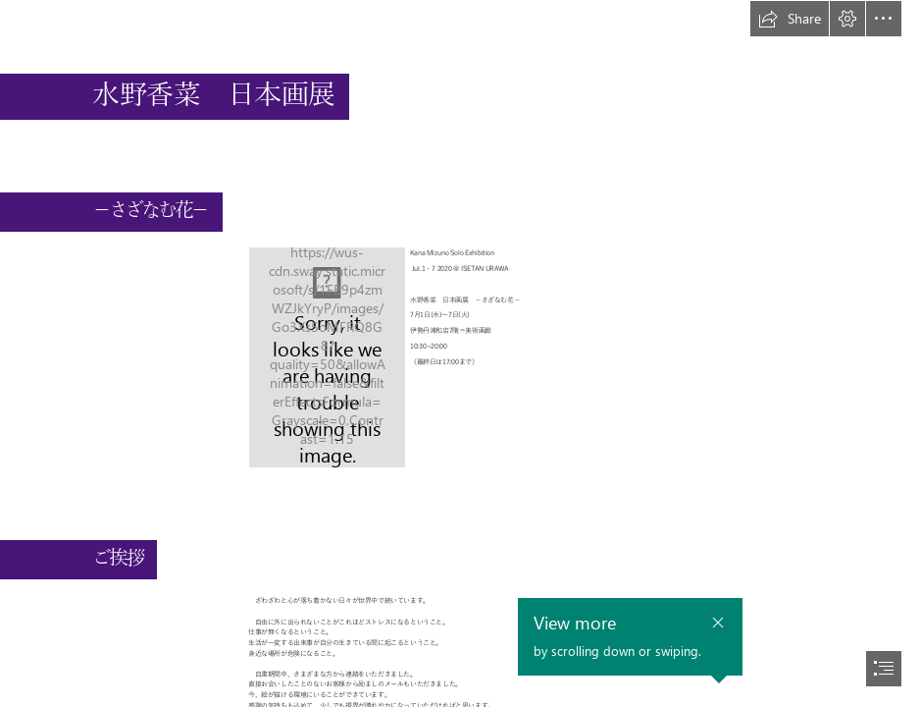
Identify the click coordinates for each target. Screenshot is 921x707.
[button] (789, 18)
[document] (460, 353)
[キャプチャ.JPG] (327, 357)
